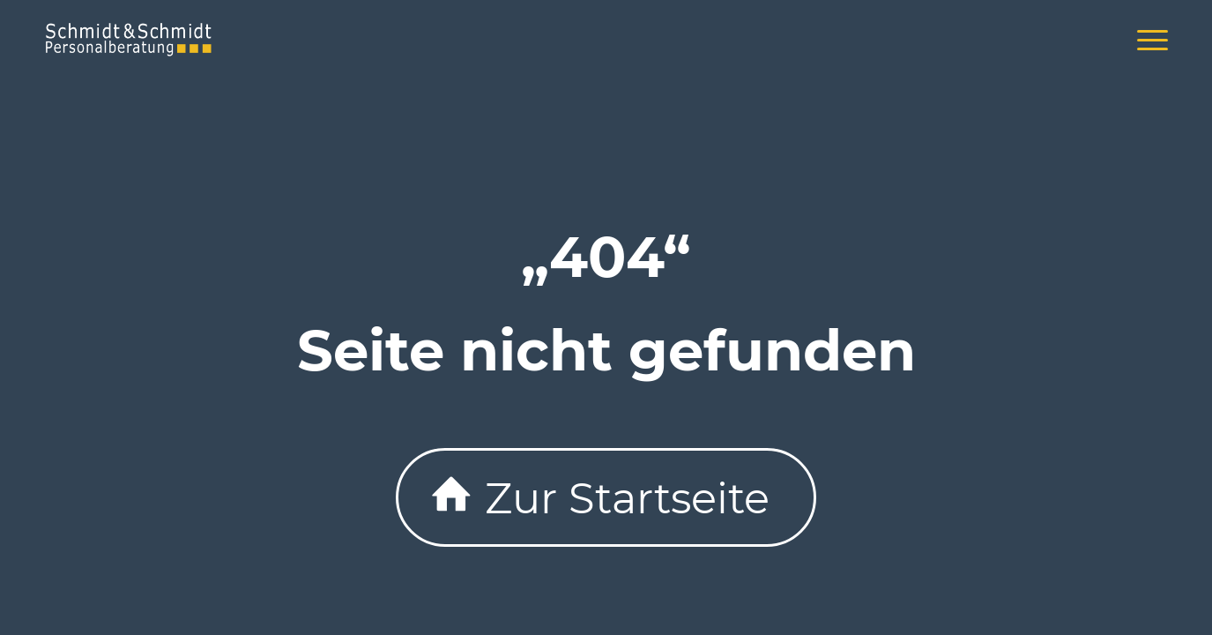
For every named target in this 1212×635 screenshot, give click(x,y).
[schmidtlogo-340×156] (128, 39)
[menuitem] (1147, 39)
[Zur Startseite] (606, 498)
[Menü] (1147, 39)
